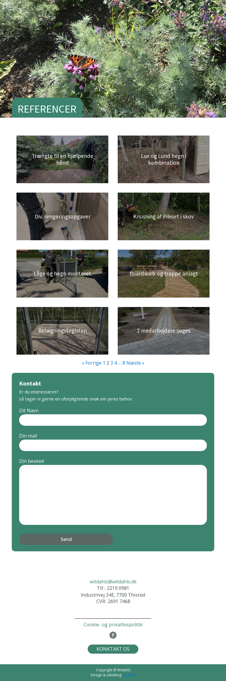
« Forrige (92, 363)
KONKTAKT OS (113, 649)
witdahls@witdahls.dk (113, 581)
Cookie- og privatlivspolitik (113, 624)
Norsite (129, 674)
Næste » (135, 363)
